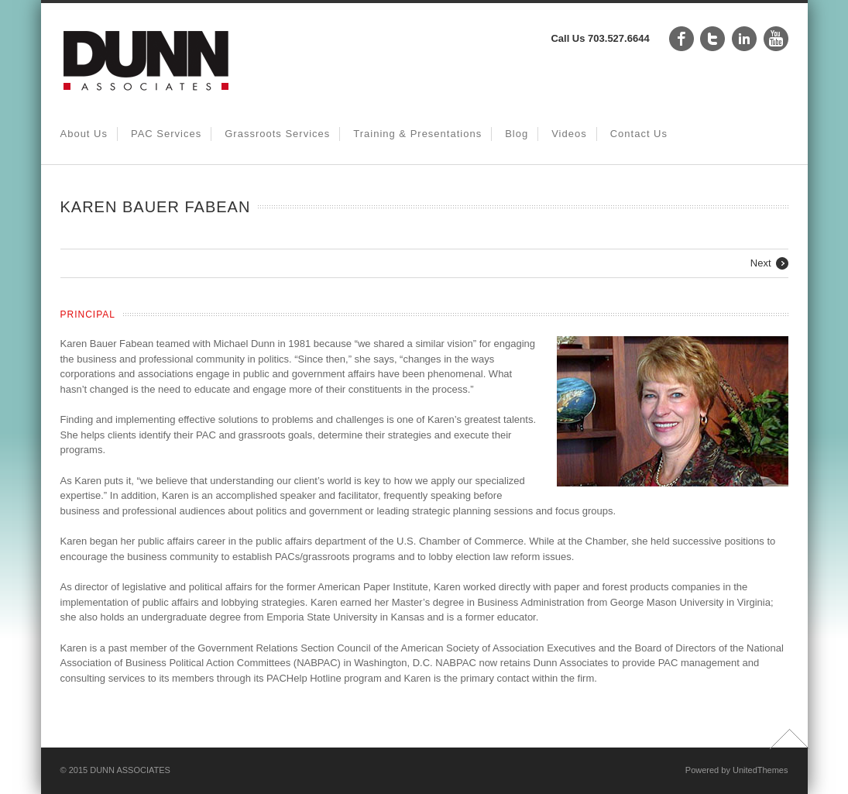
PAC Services (166, 133)
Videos (569, 133)
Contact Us (639, 133)
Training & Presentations (417, 133)
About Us (84, 133)
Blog (516, 133)
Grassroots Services (277, 133)
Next (760, 263)
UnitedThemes (760, 770)
